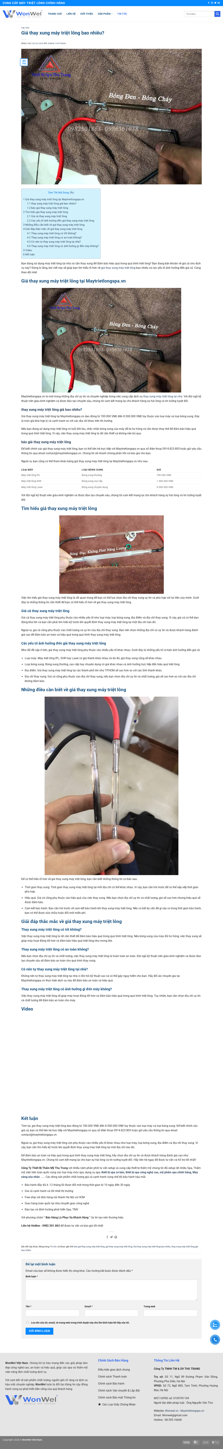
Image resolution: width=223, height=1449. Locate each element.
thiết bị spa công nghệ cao (142, 1172)
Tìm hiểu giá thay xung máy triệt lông (45, 212)
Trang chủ (55, 13)
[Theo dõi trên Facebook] (209, 3)
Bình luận (32, 1276)
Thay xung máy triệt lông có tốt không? (51, 233)
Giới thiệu (86, 13)
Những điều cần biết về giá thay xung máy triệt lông (53, 224)
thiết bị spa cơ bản (112, 1172)
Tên (28, 1306)
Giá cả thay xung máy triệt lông (47, 216)
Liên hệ (71, 13)
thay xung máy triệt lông (120, 267)
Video (27, 250)
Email (89, 1306)
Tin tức (122, 13)
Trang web (149, 1306)
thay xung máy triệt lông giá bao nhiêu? (51, 203)
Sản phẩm (105, 14)
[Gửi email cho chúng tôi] (219, 3)
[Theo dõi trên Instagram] (212, 3)
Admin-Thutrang (57, 43)
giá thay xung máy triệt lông (119, 1246)
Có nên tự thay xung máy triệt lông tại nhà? (54, 241)
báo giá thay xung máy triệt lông (47, 207)
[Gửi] (217, 14)
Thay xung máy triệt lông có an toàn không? (54, 237)
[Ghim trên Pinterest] (115, 1237)
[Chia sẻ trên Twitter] (111, 1237)
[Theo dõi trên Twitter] (215, 3)
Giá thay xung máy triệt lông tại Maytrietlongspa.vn (53, 199)
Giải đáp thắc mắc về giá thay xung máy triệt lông (52, 229)
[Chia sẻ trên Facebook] (107, 1237)
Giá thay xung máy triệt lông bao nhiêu (151, 1246)
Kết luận (29, 254)
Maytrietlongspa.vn (192, 1410)
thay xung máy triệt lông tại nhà (162, 396)
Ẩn (71, 192)
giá (103, 267)
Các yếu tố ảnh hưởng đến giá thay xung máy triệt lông (60, 220)
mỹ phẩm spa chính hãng (175, 1172)
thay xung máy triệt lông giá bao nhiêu (50, 409)
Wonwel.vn (171, 1410)
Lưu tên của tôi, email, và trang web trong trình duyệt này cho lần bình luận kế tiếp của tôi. (80, 1322)
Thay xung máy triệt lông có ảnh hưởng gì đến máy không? (63, 246)
